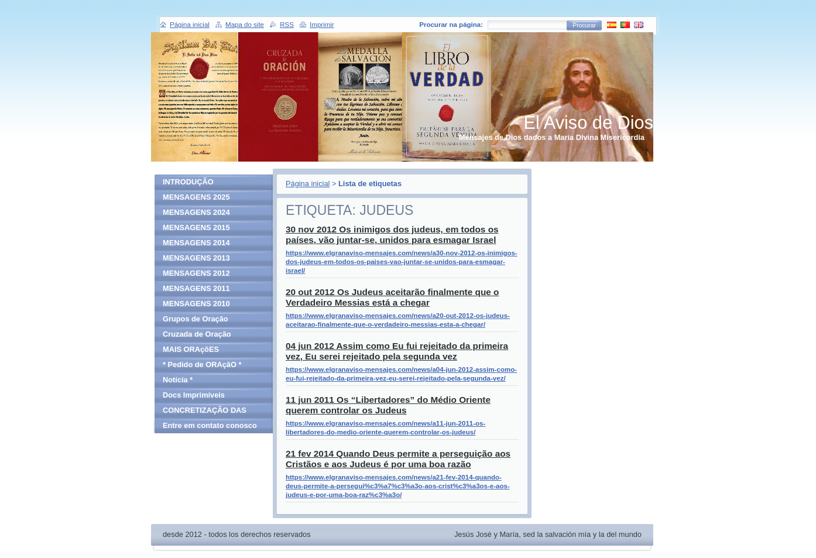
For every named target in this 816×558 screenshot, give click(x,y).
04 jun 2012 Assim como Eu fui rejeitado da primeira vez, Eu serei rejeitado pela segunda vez (397, 351)
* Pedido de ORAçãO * (202, 364)
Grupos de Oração (195, 318)
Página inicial (308, 183)
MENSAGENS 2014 (196, 242)
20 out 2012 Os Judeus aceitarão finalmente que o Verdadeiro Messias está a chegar (392, 297)
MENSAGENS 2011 (196, 288)
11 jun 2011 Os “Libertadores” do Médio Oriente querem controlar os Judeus (388, 405)
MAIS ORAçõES (191, 349)
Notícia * (178, 379)
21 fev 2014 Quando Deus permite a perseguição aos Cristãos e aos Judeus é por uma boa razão (398, 459)
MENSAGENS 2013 (196, 258)
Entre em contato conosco (210, 425)
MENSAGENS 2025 (196, 197)
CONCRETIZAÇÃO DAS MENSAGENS (204, 412)
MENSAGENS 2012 (196, 273)
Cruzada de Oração (197, 334)
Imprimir (322, 24)
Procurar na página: (451, 24)
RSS (287, 24)
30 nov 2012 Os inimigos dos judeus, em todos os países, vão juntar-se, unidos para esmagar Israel (392, 234)
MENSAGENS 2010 (196, 303)
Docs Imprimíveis (194, 395)
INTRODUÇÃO (188, 181)
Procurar (584, 25)
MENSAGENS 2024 (196, 212)
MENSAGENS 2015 (196, 227)
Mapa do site (244, 24)
